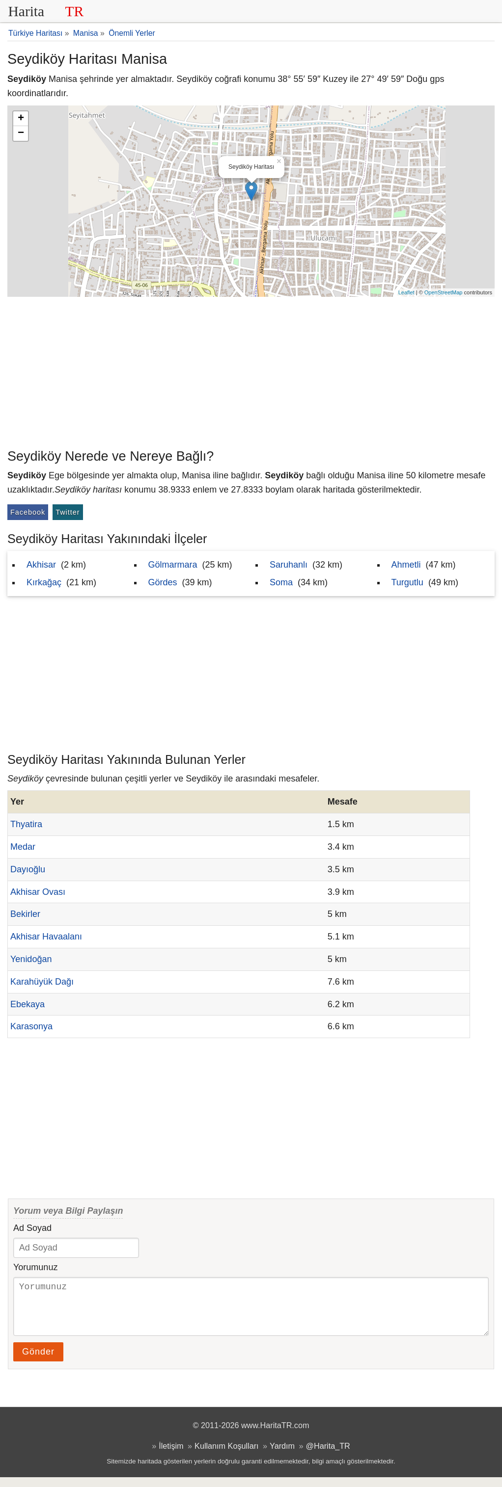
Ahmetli (406, 565)
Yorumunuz (35, 1267)
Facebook (27, 512)
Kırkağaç (44, 582)
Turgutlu (407, 582)
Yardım (282, 1455)
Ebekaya (27, 1004)
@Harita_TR (328, 1455)
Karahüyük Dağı (42, 982)
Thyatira (26, 824)
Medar (22, 847)
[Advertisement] (251, 370)
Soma (281, 582)
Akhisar (41, 565)
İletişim (171, 1455)
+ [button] (21, 118)
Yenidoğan (31, 959)
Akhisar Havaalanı (46, 936)
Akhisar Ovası (37, 892)
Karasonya (31, 1026)
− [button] (21, 133)
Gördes (162, 582)
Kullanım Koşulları (226, 1455)
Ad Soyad (32, 1228)
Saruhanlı (288, 565)
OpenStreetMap (443, 292)
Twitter (68, 512)
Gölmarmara (172, 565)
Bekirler (25, 914)
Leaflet (406, 292)
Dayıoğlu (27, 869)
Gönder (38, 1361)
